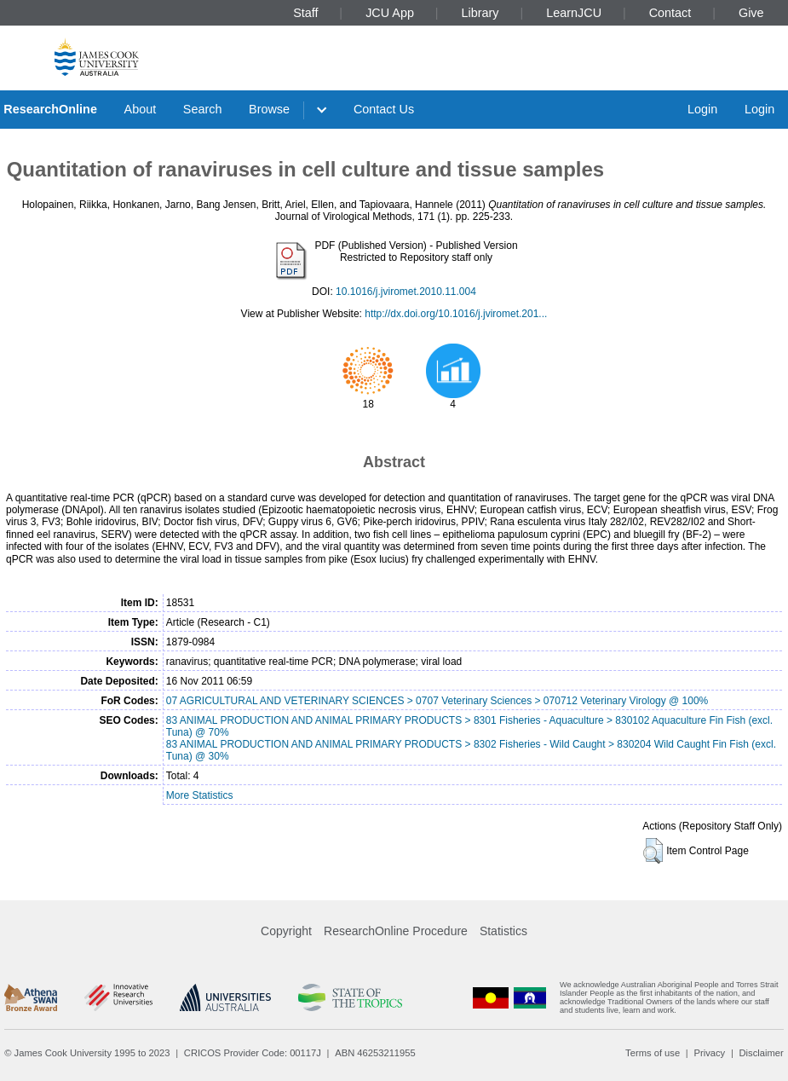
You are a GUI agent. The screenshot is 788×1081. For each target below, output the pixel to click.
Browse (269, 109)
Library (480, 13)
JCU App (389, 13)
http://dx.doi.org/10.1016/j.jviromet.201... (456, 314)
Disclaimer (761, 1053)
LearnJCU (573, 13)
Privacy (709, 1053)
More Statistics (199, 795)
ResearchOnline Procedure (396, 931)
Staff (305, 13)
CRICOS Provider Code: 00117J (252, 1053)
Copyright (286, 931)
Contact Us (384, 109)
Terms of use (652, 1053)
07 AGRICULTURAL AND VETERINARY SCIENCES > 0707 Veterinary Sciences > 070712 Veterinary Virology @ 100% (437, 701)
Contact (670, 13)
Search (202, 109)
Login (702, 109)
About (140, 109)
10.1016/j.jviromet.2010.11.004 (406, 292)
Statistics (503, 931)
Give (751, 13)
